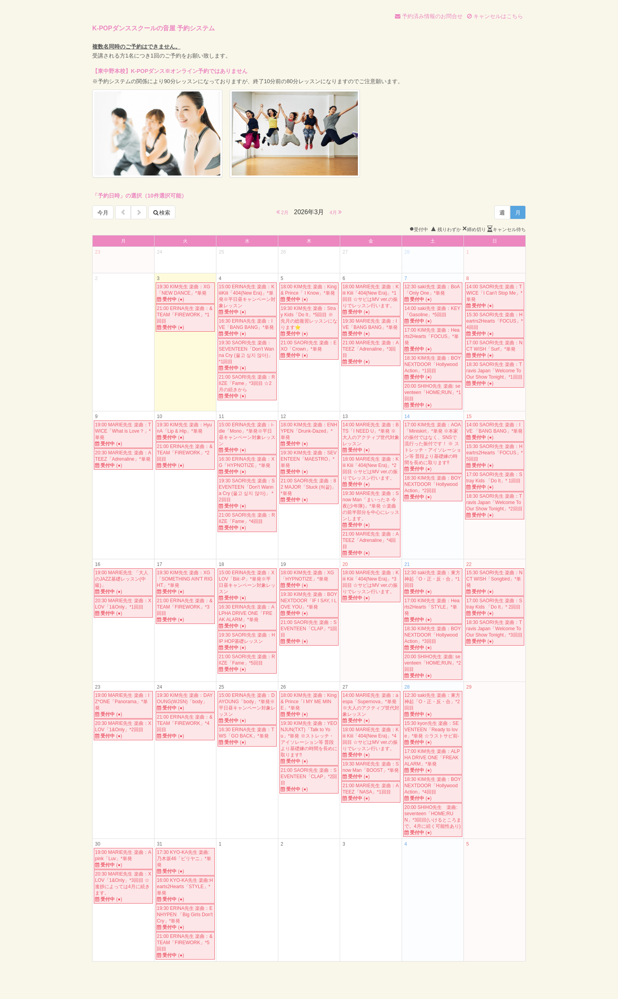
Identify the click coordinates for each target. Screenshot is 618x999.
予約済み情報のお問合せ (429, 16)
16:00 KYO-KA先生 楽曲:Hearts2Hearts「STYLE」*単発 (185, 890)
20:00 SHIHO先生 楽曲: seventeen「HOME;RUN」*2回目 (432, 666)
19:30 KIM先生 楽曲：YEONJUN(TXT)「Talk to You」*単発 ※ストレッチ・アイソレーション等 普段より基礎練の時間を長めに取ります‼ (309, 742)
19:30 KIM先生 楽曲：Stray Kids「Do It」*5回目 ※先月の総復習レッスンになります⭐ (309, 321)
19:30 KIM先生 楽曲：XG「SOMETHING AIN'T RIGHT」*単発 (185, 582)
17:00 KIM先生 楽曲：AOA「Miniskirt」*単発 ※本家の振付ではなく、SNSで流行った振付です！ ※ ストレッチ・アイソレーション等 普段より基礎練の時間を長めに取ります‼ (432, 447)
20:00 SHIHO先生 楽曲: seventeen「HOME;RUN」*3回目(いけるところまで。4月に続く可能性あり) (432, 820)
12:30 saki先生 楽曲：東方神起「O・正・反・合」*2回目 (432, 705)
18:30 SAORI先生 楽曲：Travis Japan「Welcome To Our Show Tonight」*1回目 (494, 374)
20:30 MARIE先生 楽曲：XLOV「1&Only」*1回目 (123, 607)
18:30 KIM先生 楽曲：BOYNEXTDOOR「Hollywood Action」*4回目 (432, 789)
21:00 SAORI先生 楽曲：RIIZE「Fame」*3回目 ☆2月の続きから (247, 386)
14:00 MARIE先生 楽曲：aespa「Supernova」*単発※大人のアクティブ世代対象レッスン (371, 708)
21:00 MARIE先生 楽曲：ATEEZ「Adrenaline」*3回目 (371, 352)
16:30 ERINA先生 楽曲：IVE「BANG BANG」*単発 (247, 327)
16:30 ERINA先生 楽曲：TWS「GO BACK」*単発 (247, 736)
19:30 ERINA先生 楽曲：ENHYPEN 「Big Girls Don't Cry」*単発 (185, 918)
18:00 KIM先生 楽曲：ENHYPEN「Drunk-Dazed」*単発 (309, 434)
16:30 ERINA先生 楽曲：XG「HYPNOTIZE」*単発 (247, 465)
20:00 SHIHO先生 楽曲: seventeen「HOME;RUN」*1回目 (432, 395)
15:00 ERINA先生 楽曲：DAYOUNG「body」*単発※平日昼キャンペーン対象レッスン (247, 708)
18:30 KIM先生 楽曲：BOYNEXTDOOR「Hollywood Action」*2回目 (432, 487)
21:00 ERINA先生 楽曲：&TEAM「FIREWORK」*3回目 (185, 610)
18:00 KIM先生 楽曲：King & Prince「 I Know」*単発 (309, 293)
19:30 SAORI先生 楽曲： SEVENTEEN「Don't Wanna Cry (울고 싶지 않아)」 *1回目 (247, 355)
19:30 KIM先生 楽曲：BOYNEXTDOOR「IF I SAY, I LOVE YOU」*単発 (309, 604)
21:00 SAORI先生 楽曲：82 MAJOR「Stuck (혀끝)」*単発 (309, 490)
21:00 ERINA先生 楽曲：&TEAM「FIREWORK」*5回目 (185, 946)
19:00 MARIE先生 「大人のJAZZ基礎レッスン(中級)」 (123, 582)
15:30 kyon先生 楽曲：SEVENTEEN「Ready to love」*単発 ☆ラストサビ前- (432, 733)
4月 (335, 212)
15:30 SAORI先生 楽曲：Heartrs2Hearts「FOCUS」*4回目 (494, 324)
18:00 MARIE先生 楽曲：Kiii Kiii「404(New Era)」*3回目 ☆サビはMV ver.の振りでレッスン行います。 (371, 585)
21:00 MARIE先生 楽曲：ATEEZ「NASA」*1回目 (371, 792)
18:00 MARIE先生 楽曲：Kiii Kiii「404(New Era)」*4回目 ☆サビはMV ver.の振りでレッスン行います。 (371, 742)
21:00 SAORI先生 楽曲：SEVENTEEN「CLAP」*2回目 (309, 779)
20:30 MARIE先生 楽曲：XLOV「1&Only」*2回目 (123, 730)
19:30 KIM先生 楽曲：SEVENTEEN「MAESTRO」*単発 (309, 462)
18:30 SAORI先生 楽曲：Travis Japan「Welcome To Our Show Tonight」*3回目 (494, 632)
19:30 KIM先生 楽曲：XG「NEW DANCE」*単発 (185, 293)
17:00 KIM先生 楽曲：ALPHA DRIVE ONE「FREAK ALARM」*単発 (432, 761)
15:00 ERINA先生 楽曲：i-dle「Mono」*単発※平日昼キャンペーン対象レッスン (247, 437)
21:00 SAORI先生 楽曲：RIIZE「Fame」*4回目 (247, 521)
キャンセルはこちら (495, 16)
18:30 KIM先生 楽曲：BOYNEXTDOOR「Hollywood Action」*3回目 (432, 638)
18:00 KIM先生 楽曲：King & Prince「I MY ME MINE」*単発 (309, 705)
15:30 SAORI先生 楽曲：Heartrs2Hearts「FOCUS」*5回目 (494, 456)
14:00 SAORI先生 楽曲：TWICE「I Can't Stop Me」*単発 (494, 296)
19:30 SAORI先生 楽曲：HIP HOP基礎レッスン (247, 641)
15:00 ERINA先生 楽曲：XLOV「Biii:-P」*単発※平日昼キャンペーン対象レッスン (247, 585)
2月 (282, 212)
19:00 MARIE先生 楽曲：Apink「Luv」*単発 (123, 859)
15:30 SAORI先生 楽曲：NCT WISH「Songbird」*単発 (494, 582)
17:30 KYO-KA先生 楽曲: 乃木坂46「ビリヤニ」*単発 (185, 862)
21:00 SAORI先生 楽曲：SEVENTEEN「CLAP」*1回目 (309, 632)
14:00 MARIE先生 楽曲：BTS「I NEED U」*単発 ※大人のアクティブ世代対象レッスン (371, 437)
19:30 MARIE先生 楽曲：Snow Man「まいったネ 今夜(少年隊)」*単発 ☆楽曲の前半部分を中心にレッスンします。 (371, 509)
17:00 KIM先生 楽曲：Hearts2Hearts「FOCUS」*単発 (432, 339)
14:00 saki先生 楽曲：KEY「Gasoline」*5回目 (432, 315)
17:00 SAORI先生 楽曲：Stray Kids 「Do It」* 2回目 (494, 607)
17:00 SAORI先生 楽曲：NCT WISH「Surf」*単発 (494, 349)
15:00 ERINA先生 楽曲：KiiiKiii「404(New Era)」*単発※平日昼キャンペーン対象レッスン (247, 299)
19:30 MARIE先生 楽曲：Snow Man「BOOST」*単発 (371, 770)
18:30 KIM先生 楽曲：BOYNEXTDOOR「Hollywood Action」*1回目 (432, 367)
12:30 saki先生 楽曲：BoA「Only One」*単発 (432, 293)
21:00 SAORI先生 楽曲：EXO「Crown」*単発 (309, 349)
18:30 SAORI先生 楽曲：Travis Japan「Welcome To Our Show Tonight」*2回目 (494, 505)
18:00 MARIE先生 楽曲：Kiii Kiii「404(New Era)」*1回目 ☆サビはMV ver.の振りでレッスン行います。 (371, 299)
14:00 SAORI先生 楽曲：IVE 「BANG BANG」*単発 (494, 431)
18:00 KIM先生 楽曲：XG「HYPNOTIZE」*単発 (309, 579)
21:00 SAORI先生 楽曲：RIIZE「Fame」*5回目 (247, 663)
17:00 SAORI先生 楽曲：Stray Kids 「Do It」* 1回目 (494, 481)
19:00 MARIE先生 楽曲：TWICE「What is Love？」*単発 (123, 434)
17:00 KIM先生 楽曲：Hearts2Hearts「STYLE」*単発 (432, 610)
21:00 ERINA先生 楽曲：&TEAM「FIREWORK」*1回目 (185, 318)
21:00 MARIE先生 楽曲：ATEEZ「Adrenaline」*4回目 (371, 543)
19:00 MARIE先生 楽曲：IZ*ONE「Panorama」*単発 (123, 705)
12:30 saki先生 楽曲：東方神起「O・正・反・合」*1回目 (432, 582)
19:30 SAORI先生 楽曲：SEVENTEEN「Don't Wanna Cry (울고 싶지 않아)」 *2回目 (247, 493)
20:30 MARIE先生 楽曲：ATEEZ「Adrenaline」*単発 (123, 459)
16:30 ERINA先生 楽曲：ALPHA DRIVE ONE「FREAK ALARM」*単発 (247, 616)
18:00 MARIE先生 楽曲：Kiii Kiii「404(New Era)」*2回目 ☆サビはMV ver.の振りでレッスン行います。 (371, 471)
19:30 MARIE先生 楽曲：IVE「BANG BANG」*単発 (371, 327)
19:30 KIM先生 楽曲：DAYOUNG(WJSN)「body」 (185, 702)
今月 (102, 212)
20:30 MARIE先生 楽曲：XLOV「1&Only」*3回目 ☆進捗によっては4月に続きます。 (123, 886)
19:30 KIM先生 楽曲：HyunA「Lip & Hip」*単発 (185, 431)
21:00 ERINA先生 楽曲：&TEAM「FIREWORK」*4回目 (185, 726)
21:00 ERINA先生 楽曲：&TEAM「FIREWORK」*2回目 (185, 456)
